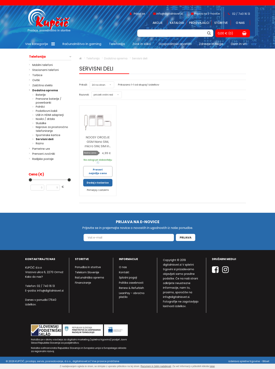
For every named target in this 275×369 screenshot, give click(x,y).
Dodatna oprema (45, 90)
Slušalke (41, 123)
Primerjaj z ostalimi (98, 190)
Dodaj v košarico (98, 182)
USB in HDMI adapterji (50, 115)
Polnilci (40, 107)
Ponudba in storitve (88, 267)
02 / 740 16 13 (46, 286)
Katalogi (177, 23)
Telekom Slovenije (87, 272)
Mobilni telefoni (42, 65)
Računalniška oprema (89, 277)
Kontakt (124, 272)
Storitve (221, 23)
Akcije (158, 23)
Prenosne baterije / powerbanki (48, 101)
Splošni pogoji (128, 277)
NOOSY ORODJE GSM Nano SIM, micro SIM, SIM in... (98, 141)
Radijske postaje (43, 159)
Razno (40, 143)
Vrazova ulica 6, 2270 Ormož (44, 272)
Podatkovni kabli (46, 111)
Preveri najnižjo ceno (98, 171)
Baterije (41, 95)
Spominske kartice (48, 135)
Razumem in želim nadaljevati (155, 366)
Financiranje (83, 283)
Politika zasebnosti (131, 283)
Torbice (37, 75)
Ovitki (36, 80)
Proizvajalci (199, 23)
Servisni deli (44, 139)
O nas (240, 23)
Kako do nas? (34, 277)
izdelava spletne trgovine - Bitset (248, 361)
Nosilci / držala (45, 119)
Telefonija (37, 57)
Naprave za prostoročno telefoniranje (52, 129)
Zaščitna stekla (42, 85)
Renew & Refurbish (131, 288)
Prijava (185, 237)
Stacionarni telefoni (45, 70)
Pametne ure (41, 149)
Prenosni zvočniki (43, 154)
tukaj (212, 366)
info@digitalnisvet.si (50, 291)
